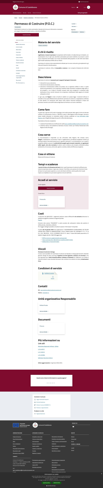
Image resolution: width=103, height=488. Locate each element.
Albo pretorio (55, 462)
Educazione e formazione (57, 436)
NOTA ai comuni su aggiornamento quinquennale (54, 238)
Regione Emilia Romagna (18, 1)
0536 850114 (46, 293)
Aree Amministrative (17, 439)
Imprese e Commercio (37, 444)
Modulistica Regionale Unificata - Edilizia (48, 346)
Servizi (20, 18)
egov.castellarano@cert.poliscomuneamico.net (76, 124)
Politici (14, 446)
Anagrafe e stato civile (37, 437)
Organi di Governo (17, 437)
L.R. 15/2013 (41, 352)
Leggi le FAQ (35, 465)
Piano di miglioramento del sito (59, 472)
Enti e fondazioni (16, 444)
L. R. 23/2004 (41, 355)
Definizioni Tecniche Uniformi (45, 358)
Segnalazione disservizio (37, 462)
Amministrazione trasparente (58, 460)
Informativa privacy (56, 465)
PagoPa (40, 220)
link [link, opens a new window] (64, 480)
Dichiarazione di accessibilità (58, 469)
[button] (51, 485)
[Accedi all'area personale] (83, 1)
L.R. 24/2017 (41, 349)
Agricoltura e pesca (56, 451)
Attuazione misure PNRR (18, 453)
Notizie (72, 437)
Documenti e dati (16, 451)
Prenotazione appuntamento (38, 460)
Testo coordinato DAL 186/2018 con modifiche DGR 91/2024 (57, 240)
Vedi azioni (75, 26)
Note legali (54, 467)
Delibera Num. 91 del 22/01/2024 (50, 242)
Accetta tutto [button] (46, 482)
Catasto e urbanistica (28, 18)
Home (15, 18)
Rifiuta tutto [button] (57, 482)
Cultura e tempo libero (37, 439)
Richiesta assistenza (36, 467)
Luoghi (72, 448)
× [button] (101, 473)
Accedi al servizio (27, 35)
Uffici (14, 441)
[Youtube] (77, 7)
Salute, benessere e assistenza (58, 446)
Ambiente (54, 444)
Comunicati (73, 439)
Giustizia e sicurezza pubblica (58, 439)
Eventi (72, 450)
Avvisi (72, 441)
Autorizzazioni (55, 448)
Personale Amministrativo (19, 448)
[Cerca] (88, 7)
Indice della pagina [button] (20, 40)
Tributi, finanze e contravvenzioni (59, 441)
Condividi (74, 24)
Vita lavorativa (35, 441)
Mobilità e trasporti (36, 453)
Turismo (34, 451)
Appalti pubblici (35, 446)
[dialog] (51, 480)
